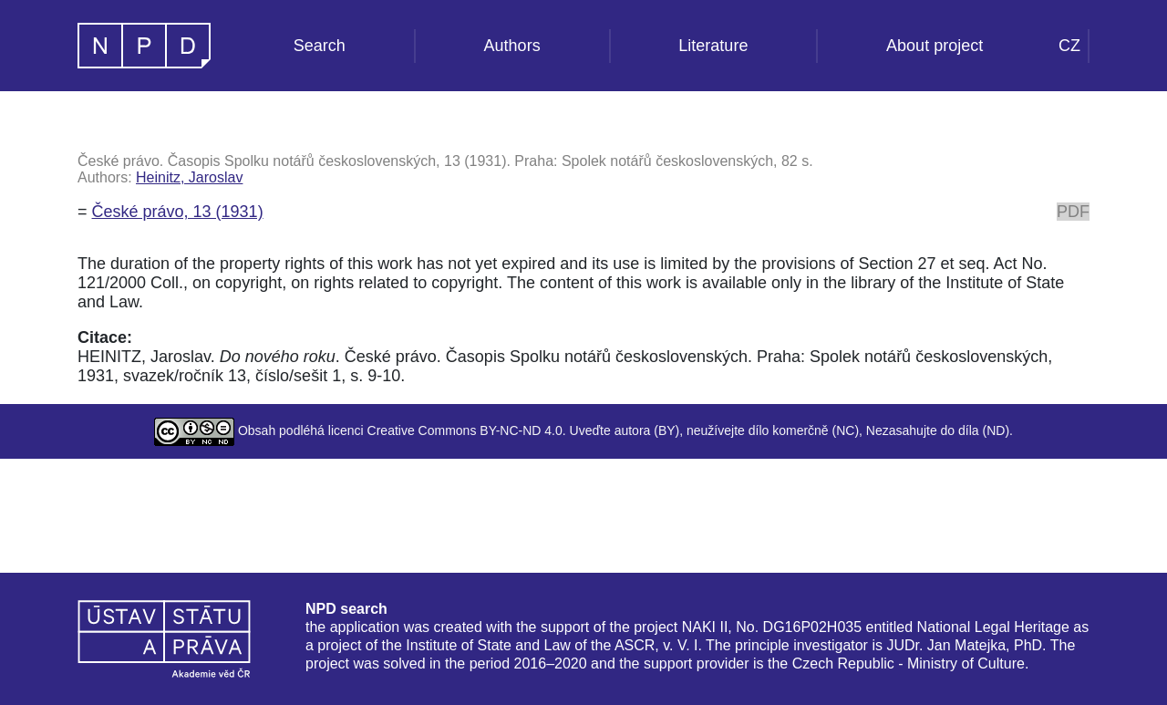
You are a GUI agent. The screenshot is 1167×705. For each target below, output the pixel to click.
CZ (1069, 45)
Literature (713, 45)
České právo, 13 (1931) (177, 211)
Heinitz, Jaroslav (189, 177)
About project (934, 45)
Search (320, 45)
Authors (512, 45)
